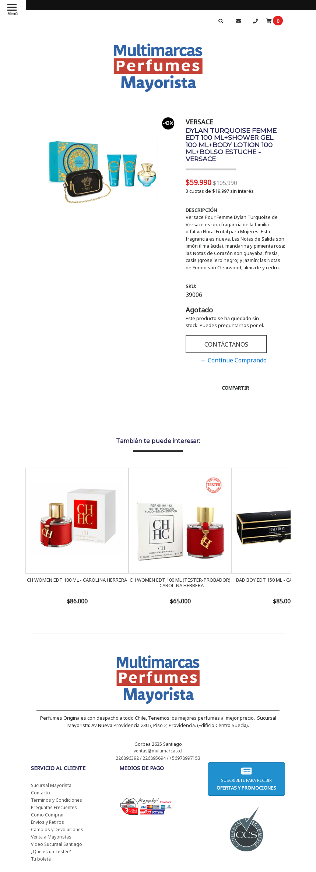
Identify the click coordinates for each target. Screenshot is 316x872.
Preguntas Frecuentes (54, 807)
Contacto (40, 793)
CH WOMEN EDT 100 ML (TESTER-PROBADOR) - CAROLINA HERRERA (180, 582)
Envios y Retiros (47, 822)
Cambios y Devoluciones (57, 829)
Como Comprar (47, 815)
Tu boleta (41, 859)
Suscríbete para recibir (246, 778)
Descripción (201, 210)
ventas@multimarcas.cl (158, 751)
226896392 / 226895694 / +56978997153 (158, 758)
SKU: (191, 286)
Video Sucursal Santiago (56, 844)
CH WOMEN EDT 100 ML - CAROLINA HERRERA (77, 580)
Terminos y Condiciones (56, 800)
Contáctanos (226, 344)
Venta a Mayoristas (51, 837)
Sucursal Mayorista (51, 785)
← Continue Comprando (233, 360)
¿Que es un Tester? (51, 851)
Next (279, 536)
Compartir (235, 387)
